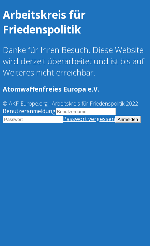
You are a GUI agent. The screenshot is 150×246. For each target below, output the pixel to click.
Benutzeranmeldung (29, 111)
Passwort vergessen (89, 119)
